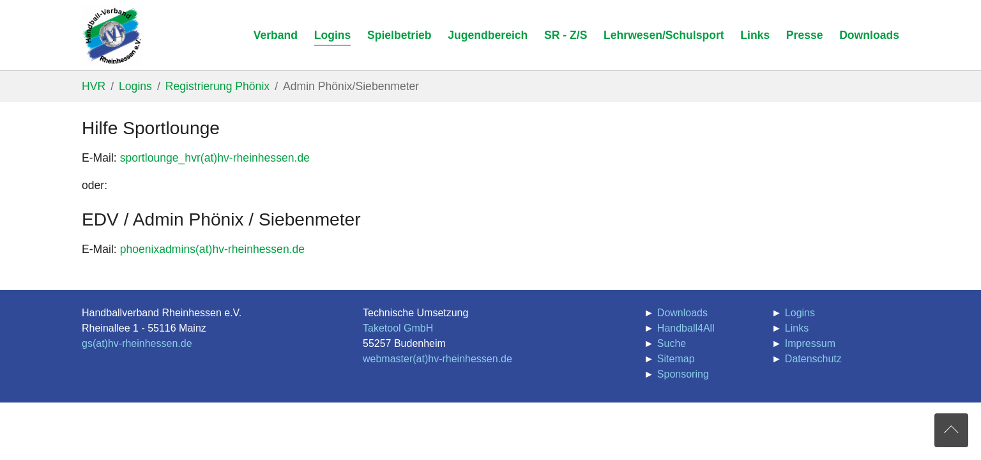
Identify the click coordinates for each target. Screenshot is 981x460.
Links (797, 328)
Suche (671, 343)
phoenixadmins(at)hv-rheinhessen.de (212, 249)
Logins (800, 312)
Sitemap (676, 358)
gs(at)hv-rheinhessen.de (137, 343)
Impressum (810, 343)
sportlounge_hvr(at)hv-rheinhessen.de (215, 157)
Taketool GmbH (398, 328)
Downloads (682, 312)
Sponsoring (683, 374)
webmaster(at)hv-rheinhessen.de (437, 358)
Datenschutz (813, 358)
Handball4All (686, 328)
